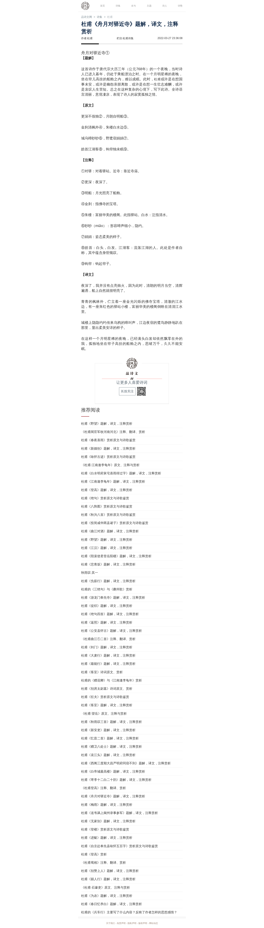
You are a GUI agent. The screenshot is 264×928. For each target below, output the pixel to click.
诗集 (117, 5)
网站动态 (155, 923)
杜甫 (113, 17)
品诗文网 (87, 17)
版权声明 (143, 923)
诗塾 (180, 5)
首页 (102, 5)
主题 (149, 5)
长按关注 (127, 391)
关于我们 (109, 923)
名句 (133, 5)
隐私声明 (132, 923)
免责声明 (120, 923)
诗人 (164, 5)
